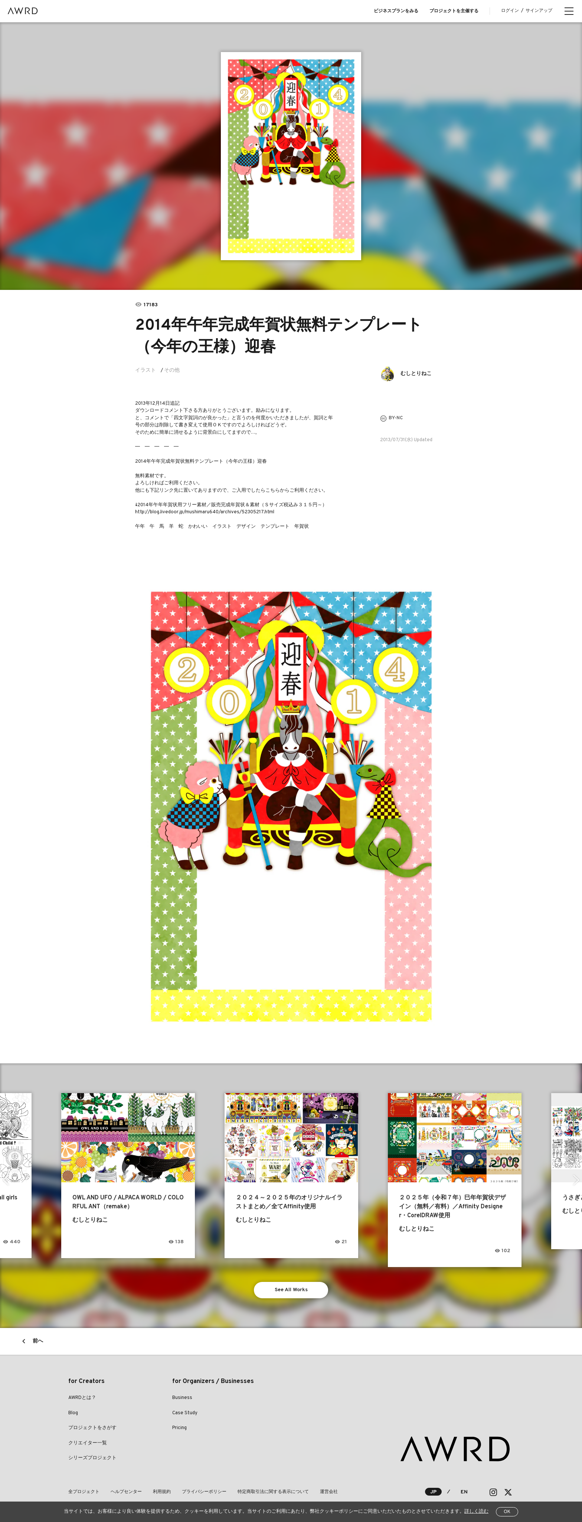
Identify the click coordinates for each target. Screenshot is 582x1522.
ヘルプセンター (126, 1492)
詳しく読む (476, 1512)
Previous (6, 1180)
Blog (73, 1413)
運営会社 (329, 1492)
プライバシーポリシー (204, 1492)
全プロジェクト (83, 1492)
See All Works (291, 1290)
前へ (38, 1341)
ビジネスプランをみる (396, 11)
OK (507, 1512)
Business (182, 1398)
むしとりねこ (416, 374)
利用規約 (162, 1492)
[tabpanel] (291, 156)
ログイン (510, 11)
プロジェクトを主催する (453, 11)
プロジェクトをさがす (92, 1428)
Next (576, 1180)
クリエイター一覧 (87, 1443)
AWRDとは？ (82, 1398)
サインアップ (539, 11)
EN (464, 1492)
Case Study (184, 1413)
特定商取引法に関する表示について (273, 1492)
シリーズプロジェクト (92, 1458)
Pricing (179, 1428)
